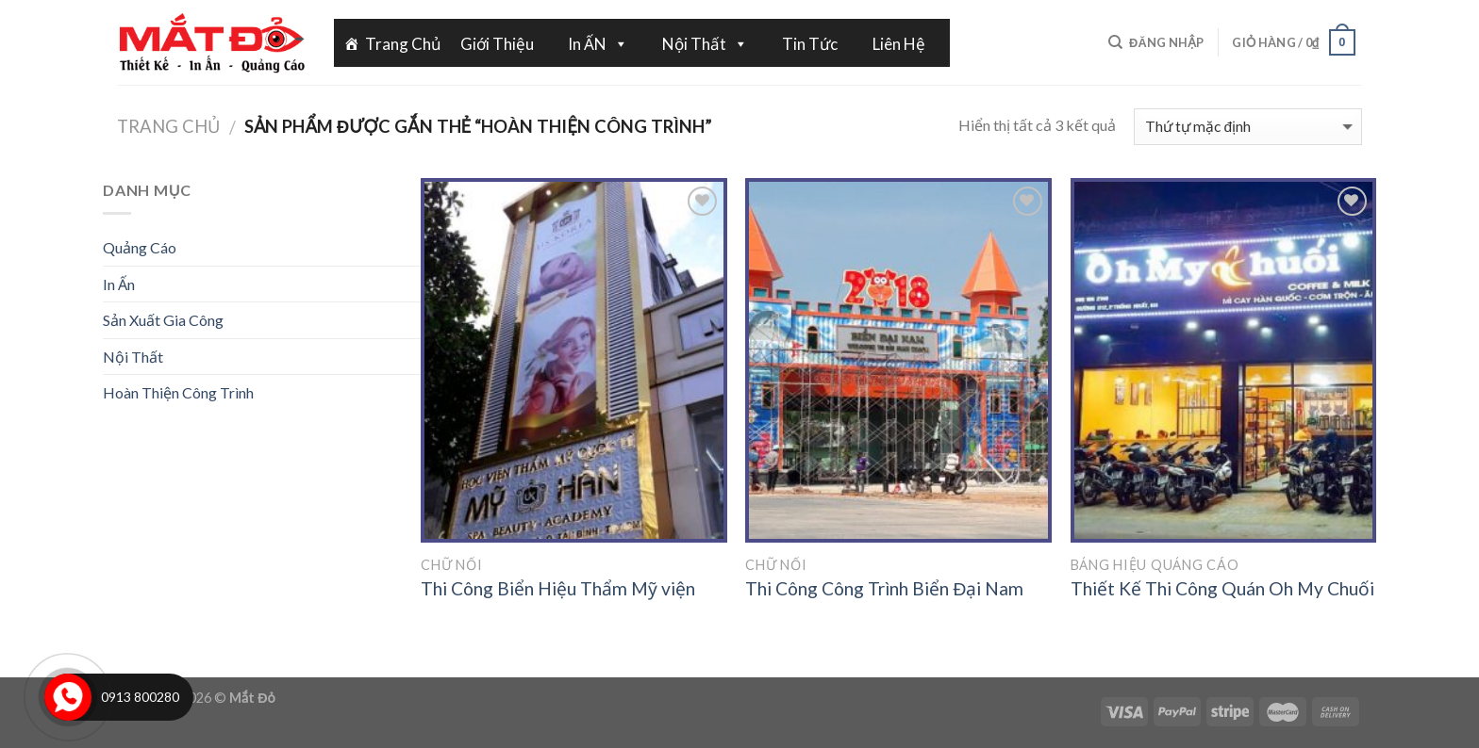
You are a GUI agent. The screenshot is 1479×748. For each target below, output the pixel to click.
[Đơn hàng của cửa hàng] (1248, 126)
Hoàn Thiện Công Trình (178, 392)
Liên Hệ (898, 44)
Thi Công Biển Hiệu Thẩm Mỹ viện (558, 588)
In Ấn (119, 284)
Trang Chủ (403, 44)
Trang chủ (168, 126)
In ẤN (598, 44)
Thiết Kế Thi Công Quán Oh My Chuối (1222, 588)
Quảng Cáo (139, 247)
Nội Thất (705, 44)
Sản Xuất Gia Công (163, 320)
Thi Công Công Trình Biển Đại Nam (884, 588)
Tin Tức (810, 44)
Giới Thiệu (497, 44)
